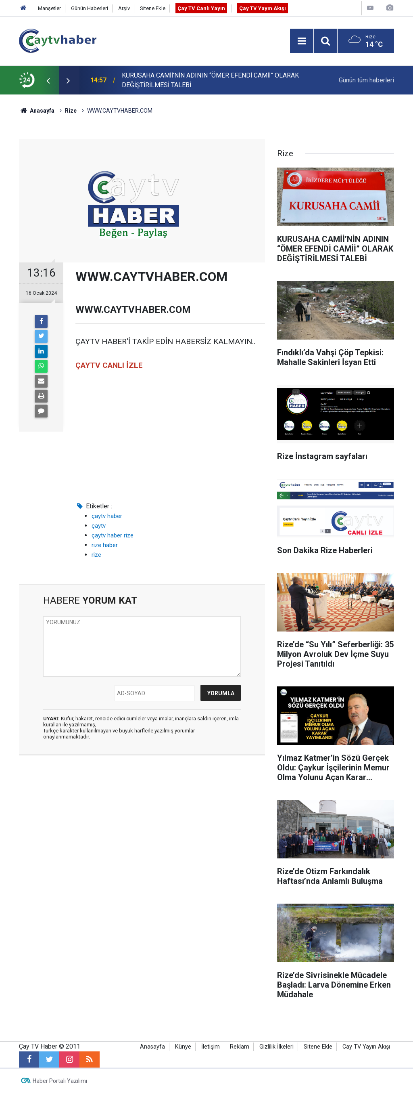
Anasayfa (152, 1046)
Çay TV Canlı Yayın (201, 8)
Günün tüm (366, 80)
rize (96, 554)
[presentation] (48, 80)
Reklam (239, 1046)
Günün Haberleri (89, 8)
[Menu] (301, 41)
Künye (183, 1046)
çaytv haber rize (112, 535)
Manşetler (49, 8)
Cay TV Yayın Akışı (366, 1046)
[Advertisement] (142, 824)
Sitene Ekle (152, 8)
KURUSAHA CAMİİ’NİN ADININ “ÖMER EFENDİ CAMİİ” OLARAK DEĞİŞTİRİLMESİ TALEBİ (210, 80)
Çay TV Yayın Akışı (262, 8)
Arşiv (124, 8)
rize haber (105, 545)
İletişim (210, 1046)
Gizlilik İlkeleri (276, 1046)
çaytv (99, 525)
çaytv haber (107, 516)
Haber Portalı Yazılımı (60, 1081)
